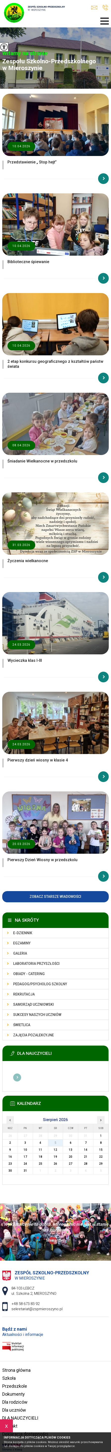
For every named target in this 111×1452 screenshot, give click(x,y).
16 (10, 1156)
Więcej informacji (17, 1077)
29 (101, 1163)
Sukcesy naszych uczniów (37, 1015)
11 (40, 1149)
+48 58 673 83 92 (105, 7)
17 (25, 1156)
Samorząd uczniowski (33, 1004)
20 (70, 1156)
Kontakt (9, 1426)
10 (25, 1149)
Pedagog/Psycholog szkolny (40, 984)
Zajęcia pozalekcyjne (33, 1035)
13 (70, 1149)
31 (25, 1170)
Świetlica (21, 1025)
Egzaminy (22, 943)
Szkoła (9, 1378)
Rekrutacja (24, 994)
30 (10, 1170)
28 (85, 1163)
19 (55, 1156)
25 (40, 1163)
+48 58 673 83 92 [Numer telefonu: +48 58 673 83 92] (25, 1303)
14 (85, 1149)
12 (55, 1149)
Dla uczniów (14, 1410)
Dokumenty (13, 1394)
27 (70, 1163)
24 (25, 1163)
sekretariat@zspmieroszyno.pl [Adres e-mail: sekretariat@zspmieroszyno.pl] (37, 1309)
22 (101, 1156)
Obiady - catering (29, 974)
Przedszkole (14, 1386)
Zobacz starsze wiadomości (55, 897)
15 (101, 1149)
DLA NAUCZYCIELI (20, 1418)
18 (40, 1156)
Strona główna (16, 1370)
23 (10, 1163)
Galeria (20, 953)
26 (55, 1163)
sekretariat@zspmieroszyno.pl (94, 7)
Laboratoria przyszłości (36, 964)
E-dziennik (22, 933)
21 (85, 1156)
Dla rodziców (15, 1402)
